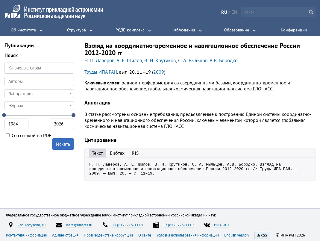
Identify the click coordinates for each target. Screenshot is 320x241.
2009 (158, 72)
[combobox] (39, 81)
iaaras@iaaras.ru (79, 225)
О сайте (145, 235)
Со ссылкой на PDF (28, 135)
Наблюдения (183, 30)
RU (224, 12)
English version (237, 235)
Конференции (294, 30)
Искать (63, 144)
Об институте (23, 30)
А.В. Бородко (224, 60)
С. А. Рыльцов (192, 60)
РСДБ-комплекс (130, 30)
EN (234, 12)
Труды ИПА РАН (100, 72)
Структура (76, 30)
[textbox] (39, 94)
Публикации (19, 45)
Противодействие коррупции (109, 235)
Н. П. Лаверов (99, 60)
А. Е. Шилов (129, 60)
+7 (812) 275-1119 (178, 225)
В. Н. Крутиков (160, 60)
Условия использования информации (188, 235)
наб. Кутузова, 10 (31, 225)
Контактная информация (27, 235)
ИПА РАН (221, 225)
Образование (236, 30)
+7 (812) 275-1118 (127, 225)
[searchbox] (39, 81)
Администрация (65, 235)
